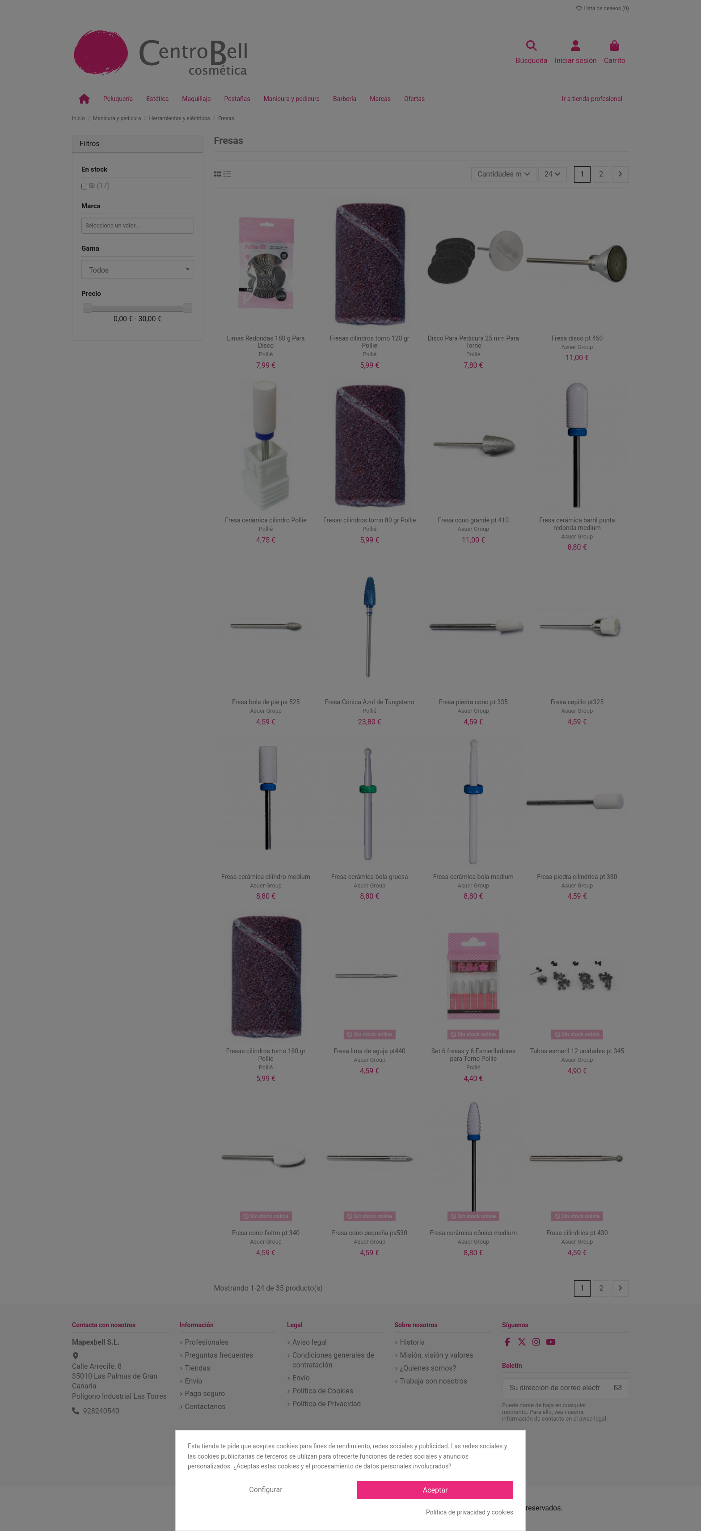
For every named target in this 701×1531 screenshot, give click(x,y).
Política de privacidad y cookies (469, 1512)
